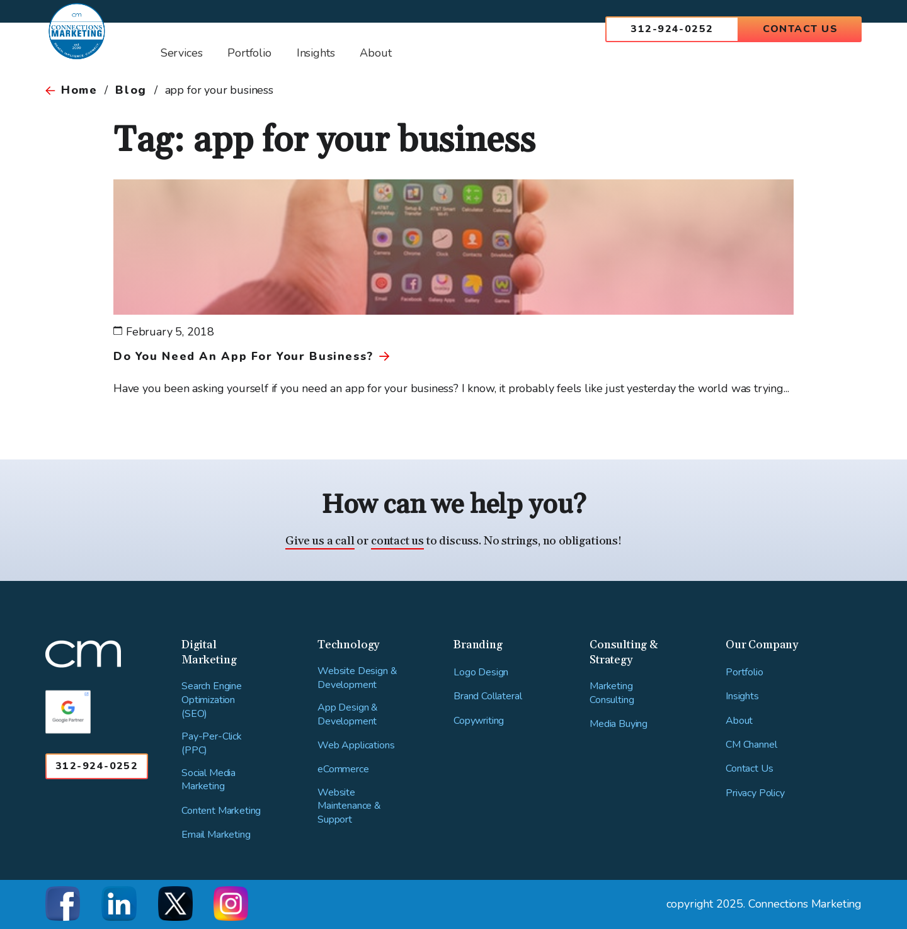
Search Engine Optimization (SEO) (211, 700)
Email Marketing (216, 835)
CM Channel (751, 745)
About (739, 721)
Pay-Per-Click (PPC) (211, 743)
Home (79, 90)
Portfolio (744, 672)
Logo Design (481, 672)
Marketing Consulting (612, 693)
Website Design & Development (357, 678)
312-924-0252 (671, 29)
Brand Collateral (488, 696)
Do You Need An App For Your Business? (243, 356)
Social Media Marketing (208, 780)
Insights (742, 696)
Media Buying (618, 724)
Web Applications (355, 745)
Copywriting (479, 721)
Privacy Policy (755, 793)
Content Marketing (221, 811)
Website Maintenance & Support (349, 806)
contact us (397, 541)
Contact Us (800, 29)
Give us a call (319, 541)
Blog (130, 90)
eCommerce (343, 769)
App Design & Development (347, 714)
